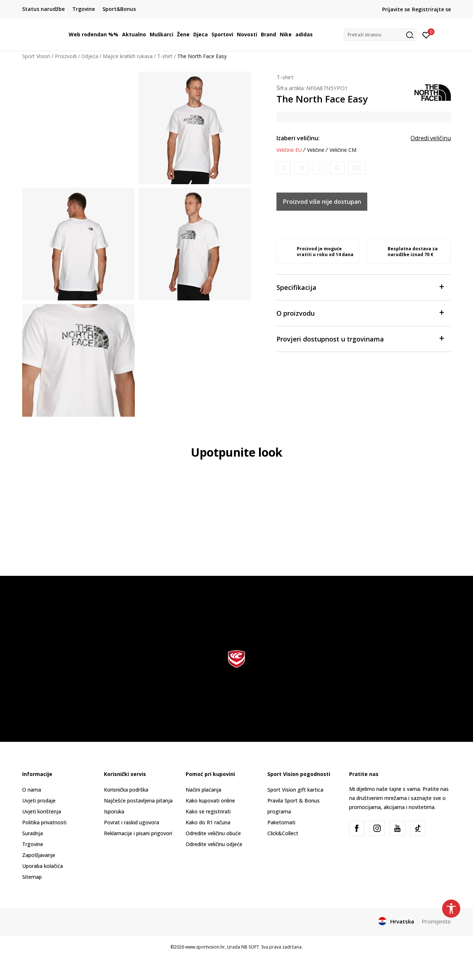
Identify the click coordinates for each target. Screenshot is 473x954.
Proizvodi (66, 56)
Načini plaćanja (203, 789)
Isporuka (114, 811)
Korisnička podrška (126, 789)
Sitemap (32, 876)
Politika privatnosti (44, 822)
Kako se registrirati (208, 811)
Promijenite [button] (436, 921)
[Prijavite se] (426, 34)
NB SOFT (250, 947)
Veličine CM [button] (343, 150)
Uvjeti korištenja (41, 811)
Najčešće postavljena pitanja (138, 800)
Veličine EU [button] (289, 150)
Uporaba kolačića (42, 865)
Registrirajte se (431, 9)
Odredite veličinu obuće (213, 833)
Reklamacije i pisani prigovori (138, 833)
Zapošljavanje (38, 855)
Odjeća (89, 56)
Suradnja (32, 833)
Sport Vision (36, 56)
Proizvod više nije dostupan (322, 202)
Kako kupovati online (210, 800)
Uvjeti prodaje (39, 800)
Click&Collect (282, 833)
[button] (380, 34)
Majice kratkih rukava (128, 56)
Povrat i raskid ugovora (131, 822)
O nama (31, 789)
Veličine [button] (315, 150)
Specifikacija (360, 287)
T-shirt (165, 56)
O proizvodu (360, 313)
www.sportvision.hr (205, 947)
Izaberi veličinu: (298, 138)
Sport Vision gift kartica (295, 789)
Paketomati (281, 822)
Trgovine (32, 844)
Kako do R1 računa (208, 822)
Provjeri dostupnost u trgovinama (360, 338)
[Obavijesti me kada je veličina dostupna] (283, 168)
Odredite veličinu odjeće (214, 844)
